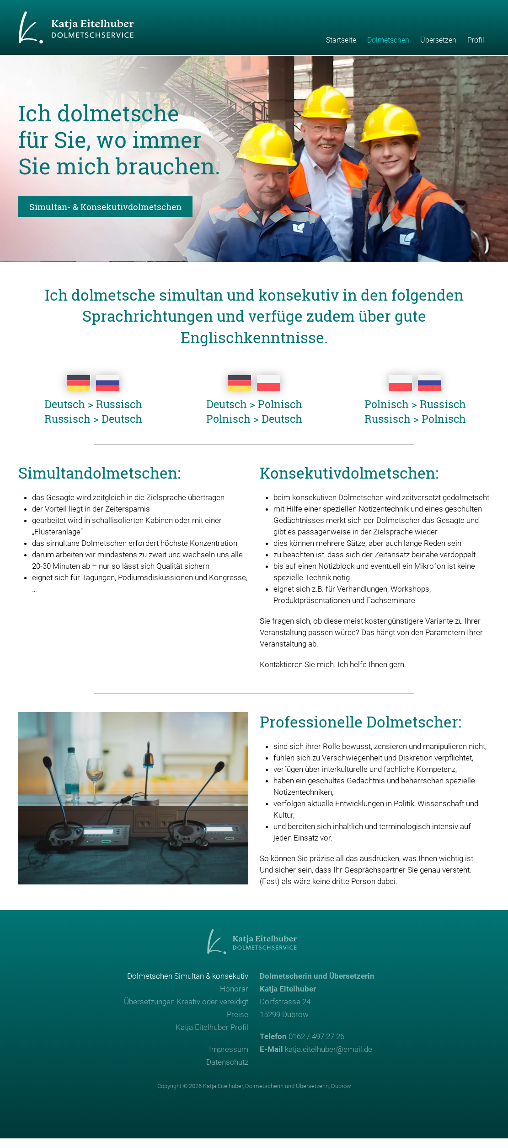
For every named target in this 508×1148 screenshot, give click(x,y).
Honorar (234, 998)
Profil (475, 40)
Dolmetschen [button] (388, 40)
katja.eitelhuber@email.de (328, 1058)
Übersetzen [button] (438, 40)
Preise (237, 1024)
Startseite (341, 40)
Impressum (228, 1058)
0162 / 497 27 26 (316, 1046)
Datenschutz (227, 1071)
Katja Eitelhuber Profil (212, 1036)
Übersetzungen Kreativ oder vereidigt (186, 1011)
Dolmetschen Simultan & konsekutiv (187, 985)
